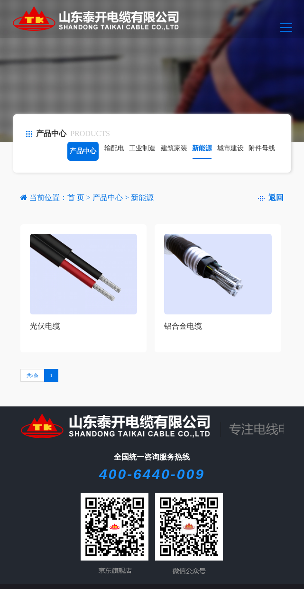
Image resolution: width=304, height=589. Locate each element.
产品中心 (83, 151)
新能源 (202, 148)
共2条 (32, 375)
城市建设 (230, 148)
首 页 (76, 197)
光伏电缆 (45, 326)
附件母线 (262, 148)
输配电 (114, 148)
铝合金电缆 (183, 326)
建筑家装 (174, 148)
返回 (271, 197)
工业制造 (142, 148)
